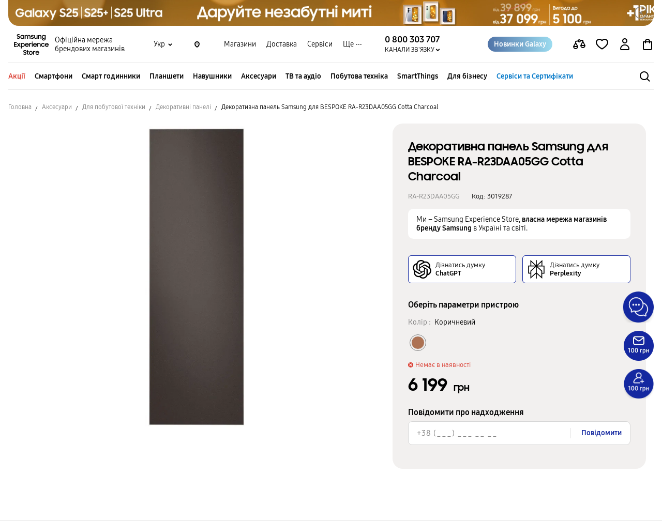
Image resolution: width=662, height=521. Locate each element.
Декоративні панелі (183, 107)
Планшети (166, 76)
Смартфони (53, 76)
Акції (16, 76)
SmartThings (417, 76)
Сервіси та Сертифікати (534, 76)
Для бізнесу (467, 76)
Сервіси (320, 44)
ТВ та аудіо (303, 76)
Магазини (240, 44)
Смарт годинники (111, 76)
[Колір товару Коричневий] (418, 342)
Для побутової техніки (113, 107)
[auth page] (625, 44)
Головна (20, 107)
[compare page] (579, 44)
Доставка (281, 44)
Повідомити (601, 432)
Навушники (212, 76)
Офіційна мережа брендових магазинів (90, 44)
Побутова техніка (359, 76)
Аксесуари (258, 76)
